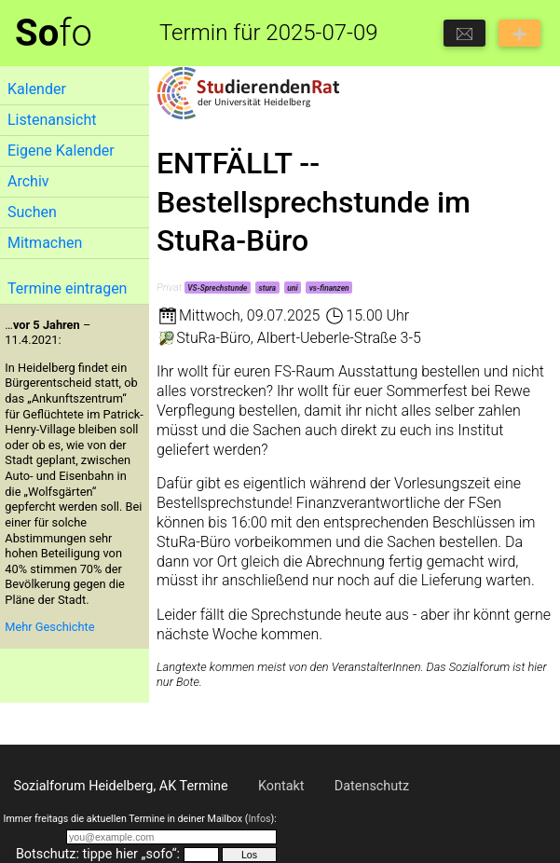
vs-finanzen (329, 288)
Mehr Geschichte (49, 627)
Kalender (36, 89)
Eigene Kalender (61, 150)
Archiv (28, 181)
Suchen (32, 212)
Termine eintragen (67, 288)
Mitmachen (44, 243)
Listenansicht (51, 120)
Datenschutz (372, 786)
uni (292, 288)
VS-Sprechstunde (217, 288)
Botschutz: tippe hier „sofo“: (98, 854)
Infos (259, 819)
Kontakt (281, 786)
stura (268, 288)
